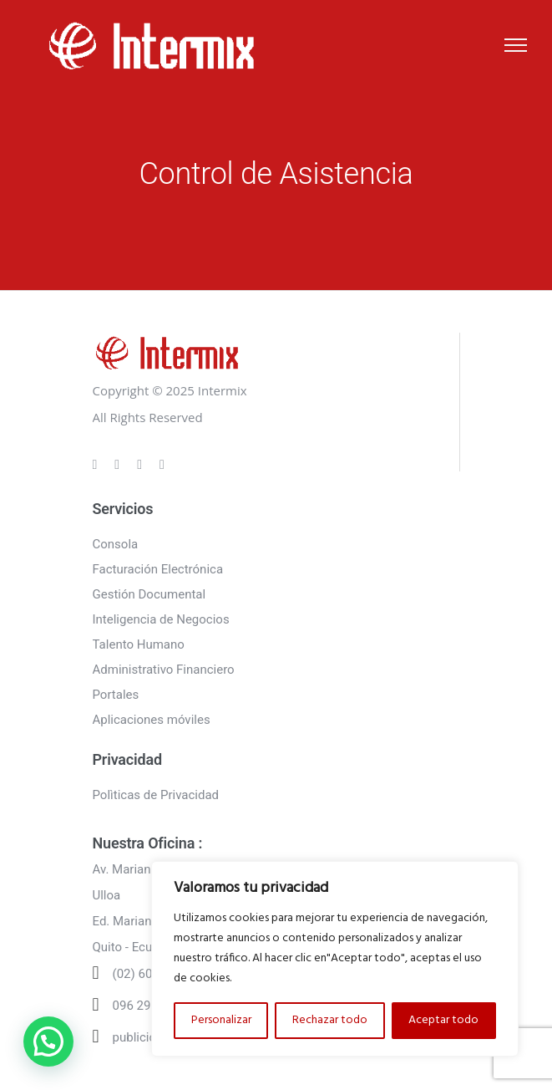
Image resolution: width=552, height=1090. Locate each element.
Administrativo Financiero (164, 669)
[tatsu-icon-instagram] (119, 463)
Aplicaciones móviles (151, 719)
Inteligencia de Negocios (161, 619)
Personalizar (221, 1020)
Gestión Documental (149, 594)
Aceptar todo (443, 1020)
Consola (116, 544)
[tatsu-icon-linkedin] (142, 463)
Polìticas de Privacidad (156, 794)
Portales (116, 694)
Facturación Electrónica (158, 569)
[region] (335, 959)
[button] (48, 1041)
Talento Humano (139, 644)
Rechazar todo (329, 1020)
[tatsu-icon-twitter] (162, 463)
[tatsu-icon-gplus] (98, 463)
